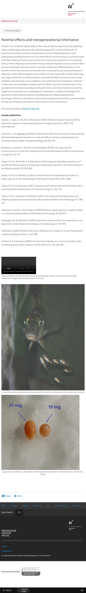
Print (19, 495)
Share (8, 495)
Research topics (13, 30)
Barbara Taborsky (31, 108)
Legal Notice (6, 551)
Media (25, 505)
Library (14, 505)
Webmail (37, 505)
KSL (48, 505)
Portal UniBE (24, 590)
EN (19, 512)
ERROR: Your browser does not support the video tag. (18, 265)
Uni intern (77, 505)
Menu (8, 590)
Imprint (4, 546)
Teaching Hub (61, 505)
